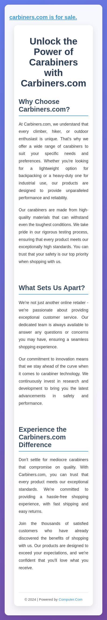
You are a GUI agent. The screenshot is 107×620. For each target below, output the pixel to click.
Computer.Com (70, 599)
